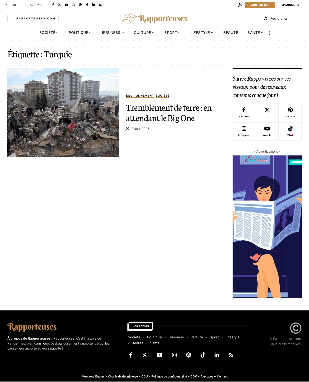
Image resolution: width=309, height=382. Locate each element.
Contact (222, 377)
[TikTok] (86, 5)
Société (162, 95)
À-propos (207, 377)
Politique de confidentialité (169, 377)
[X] (59, 5)
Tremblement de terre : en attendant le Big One (168, 112)
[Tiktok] (290, 131)
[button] (240, 5)
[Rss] (100, 5)
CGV (194, 377)
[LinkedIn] (93, 5)
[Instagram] (73, 5)
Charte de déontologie (123, 377)
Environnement (140, 95)
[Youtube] (267, 131)
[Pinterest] (80, 5)
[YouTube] (66, 5)
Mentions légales (93, 377)
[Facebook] (53, 5)
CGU (144, 377)
